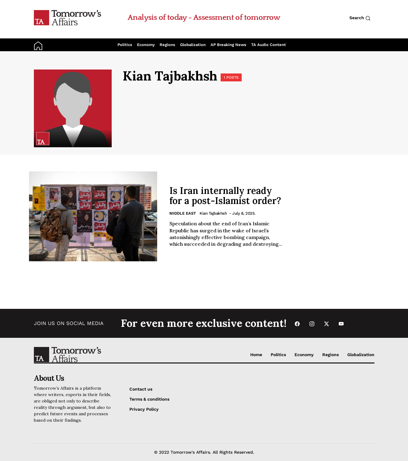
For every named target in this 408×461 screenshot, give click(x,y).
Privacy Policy (144, 409)
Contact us (140, 389)
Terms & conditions (149, 399)
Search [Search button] (359, 18)
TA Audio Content (268, 44)
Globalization (193, 44)
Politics (124, 44)
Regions (167, 44)
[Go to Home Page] (67, 17)
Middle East (182, 213)
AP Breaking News (228, 44)
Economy (146, 44)
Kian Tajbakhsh (213, 213)
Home (256, 354)
